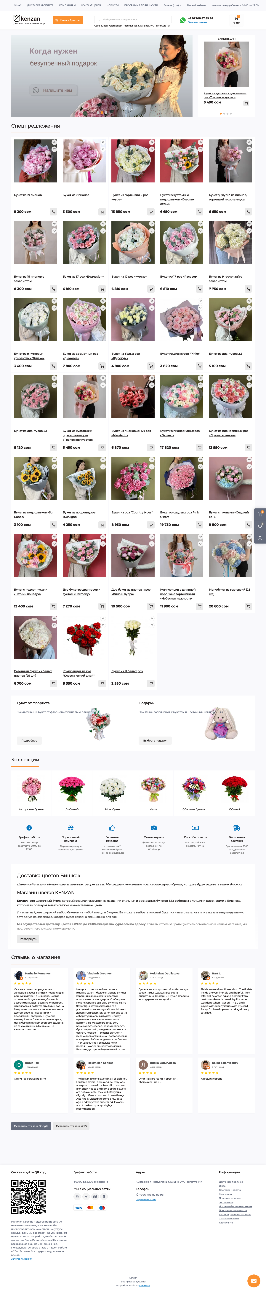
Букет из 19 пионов (28, 195)
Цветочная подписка (231, 1181)
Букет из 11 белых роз (127, 671)
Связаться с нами (229, 1218)
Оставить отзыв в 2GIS (71, 1126)
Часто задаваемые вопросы (235, 1214)
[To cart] (246, 103)
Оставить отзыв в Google (31, 1126)
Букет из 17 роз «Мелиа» (129, 276)
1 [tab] (98, 112)
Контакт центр (91, 5)
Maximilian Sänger (100, 1063)
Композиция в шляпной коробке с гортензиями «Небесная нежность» (178, 594)
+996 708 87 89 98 (200, 18)
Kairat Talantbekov (225, 1063)
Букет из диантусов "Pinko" (180, 353)
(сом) (171, 5)
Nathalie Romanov (37, 973)
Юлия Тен (32, 1063)
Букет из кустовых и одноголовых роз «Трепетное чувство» (78, 435)
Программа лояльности (141, 5)
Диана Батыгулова (163, 1063)
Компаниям (67, 5)
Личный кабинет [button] (196, 5)
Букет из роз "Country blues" (132, 512)
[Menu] (68, 20)
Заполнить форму (21, 1258)
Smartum (144, 1285)
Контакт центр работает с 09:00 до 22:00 (235, 5)
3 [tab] (106, 112)
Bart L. (216, 973)
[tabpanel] (102, 76)
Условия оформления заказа (235, 1206)
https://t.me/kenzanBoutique (86, 1196)
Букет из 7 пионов (76, 195)
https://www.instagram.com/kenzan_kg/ (77, 1196)
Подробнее (29, 740)
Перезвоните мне (146, 1199)
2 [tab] (102, 112)
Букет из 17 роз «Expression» (83, 276)
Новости (113, 5)
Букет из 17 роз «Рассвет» (179, 276)
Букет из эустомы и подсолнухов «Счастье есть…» (177, 199)
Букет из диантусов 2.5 (225, 353)
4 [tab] (231, 114)
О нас (18, 5)
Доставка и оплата (40, 5)
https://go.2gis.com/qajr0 (95, 1196)
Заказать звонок (197, 22)
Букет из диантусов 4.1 (30, 431)
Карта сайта (226, 1222)
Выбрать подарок (155, 740)
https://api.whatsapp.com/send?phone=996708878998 (104, 1196)
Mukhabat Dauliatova (165, 973)
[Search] (98, 19)
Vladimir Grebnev (99, 973)
